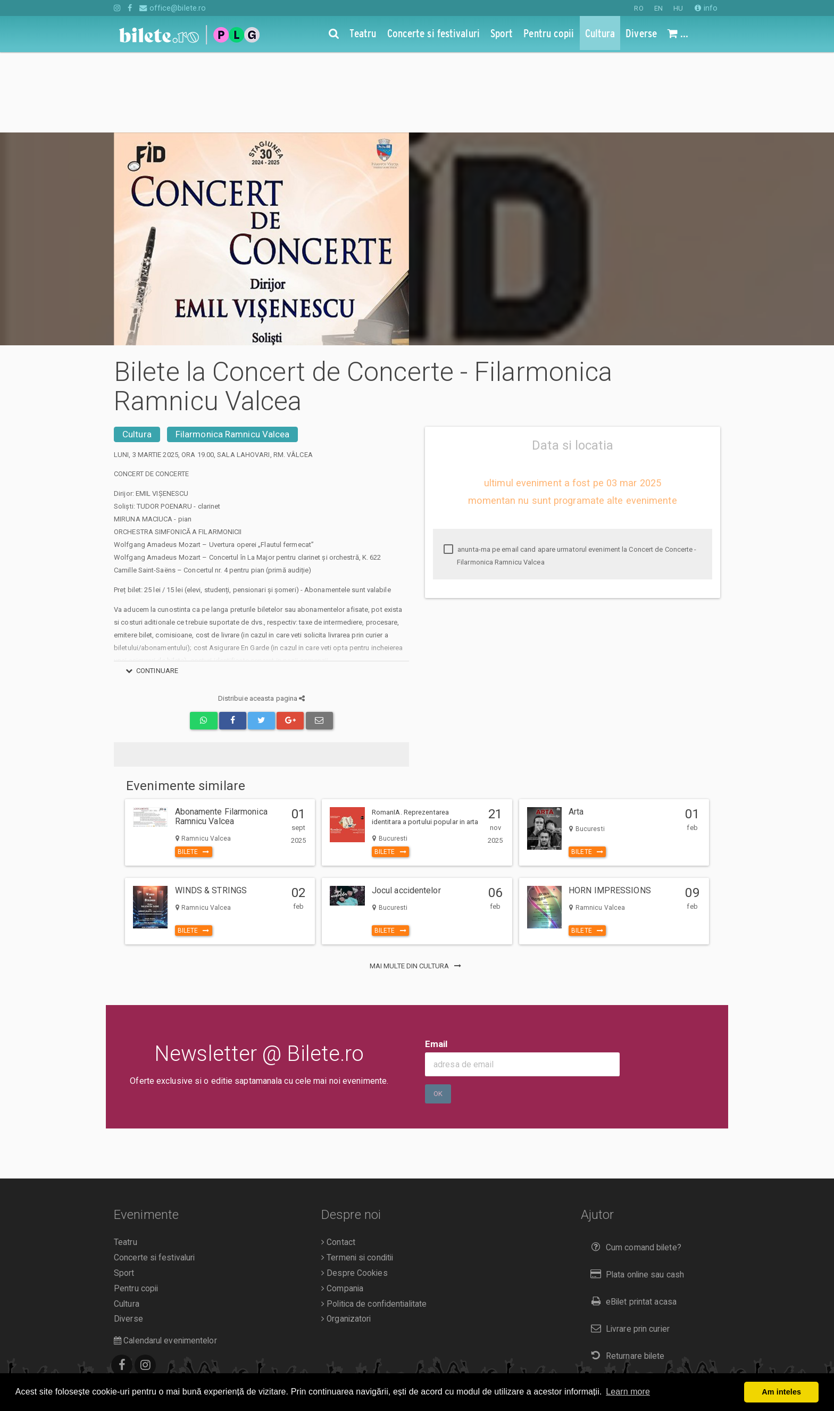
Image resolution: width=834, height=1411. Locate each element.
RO (638, 8)
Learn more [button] (628, 1391)
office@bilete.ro (172, 8)
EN (658, 8)
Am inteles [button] (781, 1392)
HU (678, 8)
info (706, 8)
